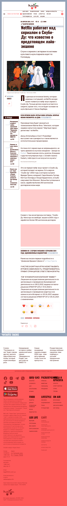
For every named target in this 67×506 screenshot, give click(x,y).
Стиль (55, 388)
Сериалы (36, 318)
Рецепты (31, 400)
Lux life (36, 16)
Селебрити (32, 383)
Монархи (31, 380)
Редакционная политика (45, 437)
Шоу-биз (25, 11)
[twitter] (30, 326)
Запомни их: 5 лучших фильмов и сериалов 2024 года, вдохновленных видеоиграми (38, 252)
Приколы (43, 380)
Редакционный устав (45, 433)
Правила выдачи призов (46, 441)
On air (49, 14)
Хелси (31, 409)
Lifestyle (42, 14)
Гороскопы (44, 386)
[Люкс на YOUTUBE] (14, 14)
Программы (32, 423)
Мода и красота (51, 11)
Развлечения (34, 11)
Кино (42, 11)
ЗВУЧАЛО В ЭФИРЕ (58, 405)
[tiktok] (5, 382)
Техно (43, 405)
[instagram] (11, 378)
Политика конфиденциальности (46, 429)
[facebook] (26, 326)
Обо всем (44, 400)
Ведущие (31, 420)
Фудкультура (33, 412)
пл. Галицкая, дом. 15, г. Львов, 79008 (17, 454)
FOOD (35, 14)
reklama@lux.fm (8, 479)
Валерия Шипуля (28, 24)
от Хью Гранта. (51, 261)
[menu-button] (4, 14)
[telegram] (22, 326)
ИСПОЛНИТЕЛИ (57, 402)
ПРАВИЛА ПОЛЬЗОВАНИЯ (45, 421)
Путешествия (45, 408)
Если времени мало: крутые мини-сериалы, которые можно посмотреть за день (40, 116)
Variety (9, 98)
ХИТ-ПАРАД (56, 408)
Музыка (31, 391)
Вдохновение (27, 14)
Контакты (44, 445)
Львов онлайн (33, 431)
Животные (44, 383)
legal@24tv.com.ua (9, 472)
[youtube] (11, 382)
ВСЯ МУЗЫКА (56, 400)
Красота (55, 383)
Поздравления (45, 402)
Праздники (44, 388)
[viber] (35, 326)
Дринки (31, 402)
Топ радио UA (27, 16)
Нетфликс (28, 318)
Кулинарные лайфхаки (32, 406)
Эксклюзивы (33, 388)
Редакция (44, 450)
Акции (42, 16)
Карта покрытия (34, 428)
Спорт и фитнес (57, 386)
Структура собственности (46, 425)
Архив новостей (46, 447)
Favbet (23, 153)
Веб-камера (32, 426)
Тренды (55, 391)
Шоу (30, 386)
